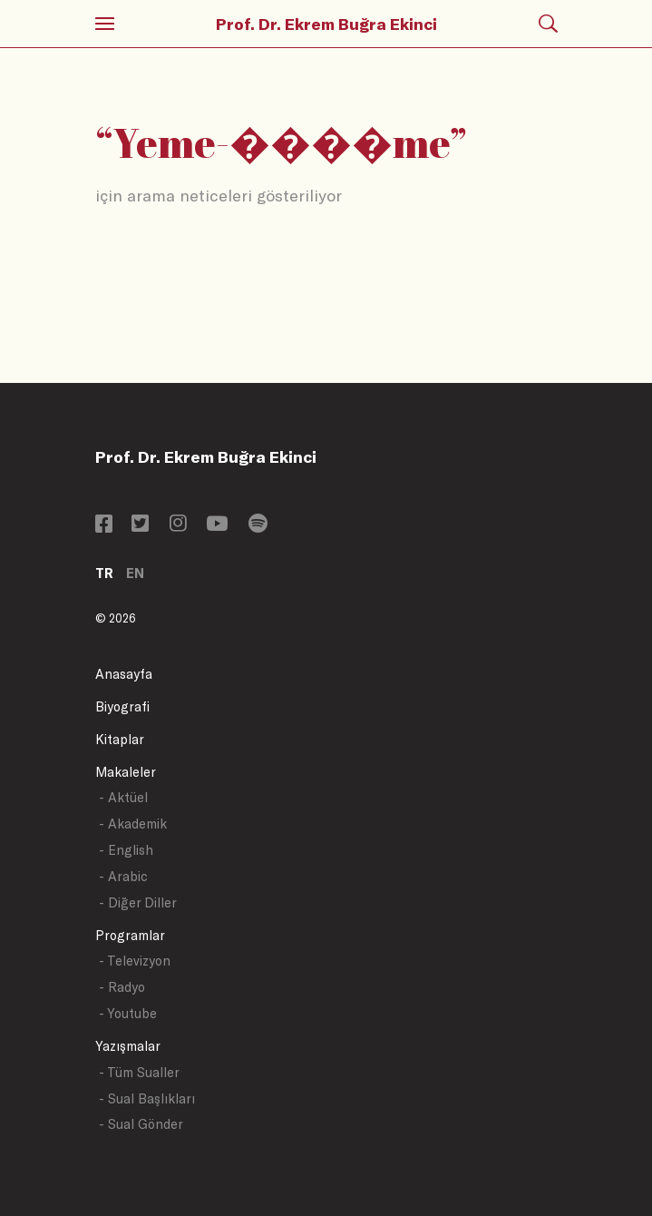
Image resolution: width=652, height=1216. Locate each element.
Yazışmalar (128, 1046)
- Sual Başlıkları (147, 1098)
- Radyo (122, 987)
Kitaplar (119, 739)
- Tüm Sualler (139, 1072)
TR (104, 573)
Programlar (130, 935)
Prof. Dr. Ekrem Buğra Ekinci (326, 24)
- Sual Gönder (141, 1124)
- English (126, 850)
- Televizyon (134, 960)
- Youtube (128, 1013)
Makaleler (125, 772)
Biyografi (122, 706)
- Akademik (133, 823)
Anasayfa (123, 674)
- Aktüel (123, 797)
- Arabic (123, 876)
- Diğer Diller (138, 902)
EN (135, 573)
